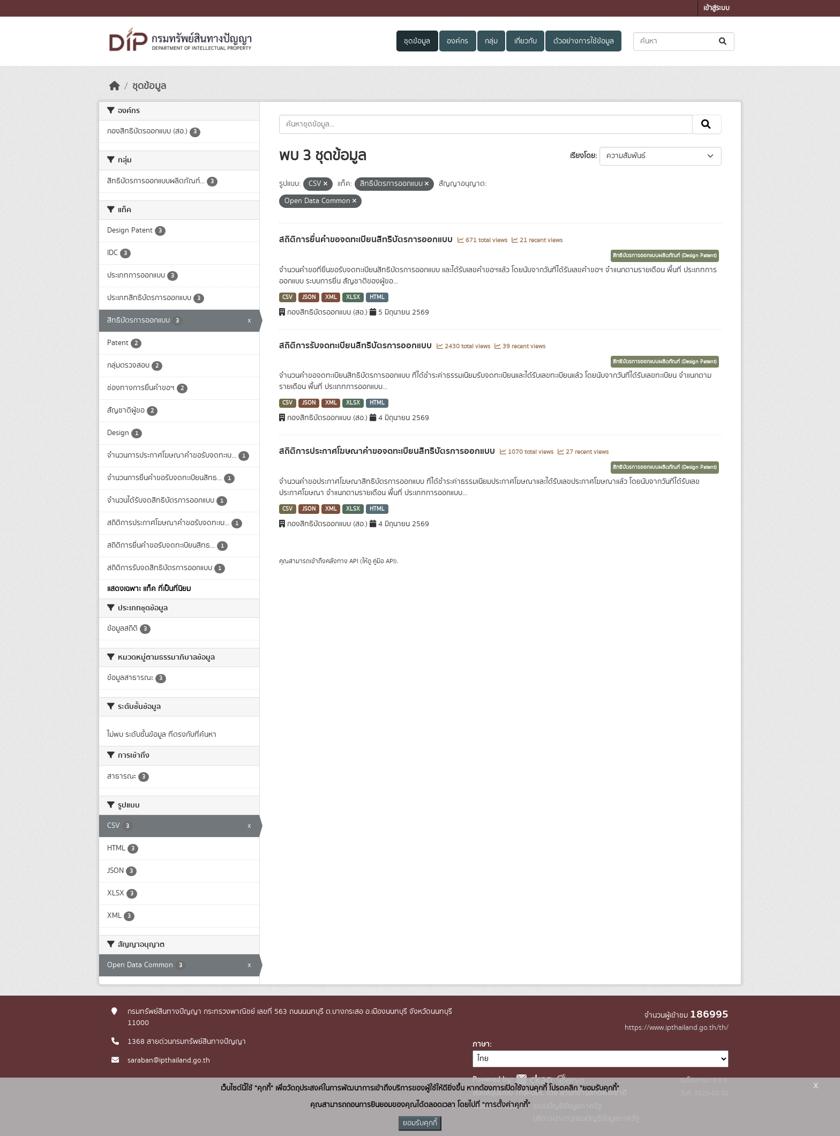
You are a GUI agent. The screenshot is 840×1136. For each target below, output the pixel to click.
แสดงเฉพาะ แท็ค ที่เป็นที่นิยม (149, 589)
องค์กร (457, 41)
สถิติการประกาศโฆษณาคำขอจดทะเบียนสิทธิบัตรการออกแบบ (388, 451)
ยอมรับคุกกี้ (420, 1123)
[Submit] (723, 41)
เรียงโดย (582, 156)
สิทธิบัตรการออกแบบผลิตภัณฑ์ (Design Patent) (665, 255)
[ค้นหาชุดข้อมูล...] (683, 41)
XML (331, 297)
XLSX (353, 297)
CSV (287, 297)
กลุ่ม (491, 41)
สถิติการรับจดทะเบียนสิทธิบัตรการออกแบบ (356, 346)
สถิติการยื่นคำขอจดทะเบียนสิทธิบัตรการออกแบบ (367, 239)
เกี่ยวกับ (525, 41)
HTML (377, 297)
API (353, 561)
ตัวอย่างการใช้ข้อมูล (583, 41)
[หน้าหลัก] (114, 86)
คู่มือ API (384, 561)
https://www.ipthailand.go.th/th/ (677, 1027)
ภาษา (481, 1044)
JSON (309, 297)
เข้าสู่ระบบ (716, 8)
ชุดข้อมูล (417, 41)
